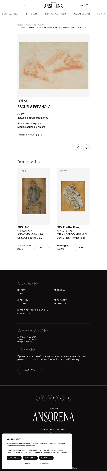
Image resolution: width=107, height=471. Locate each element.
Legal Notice (53, 432)
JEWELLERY (22, 300)
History (21, 290)
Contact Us (23, 313)
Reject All (46, 458)
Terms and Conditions (54, 429)
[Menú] (20, 5)
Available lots (81, 13)
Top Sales (31, 13)
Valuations (60, 303)
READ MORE (29, 370)
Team (20, 293)
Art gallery (60, 300)
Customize (30, 458)
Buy (42, 247)
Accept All (14, 458)
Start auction (10, 13)
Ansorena (59, 290)
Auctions (22, 303)
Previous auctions (55, 13)
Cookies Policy (30, 463)
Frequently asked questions (32, 310)
